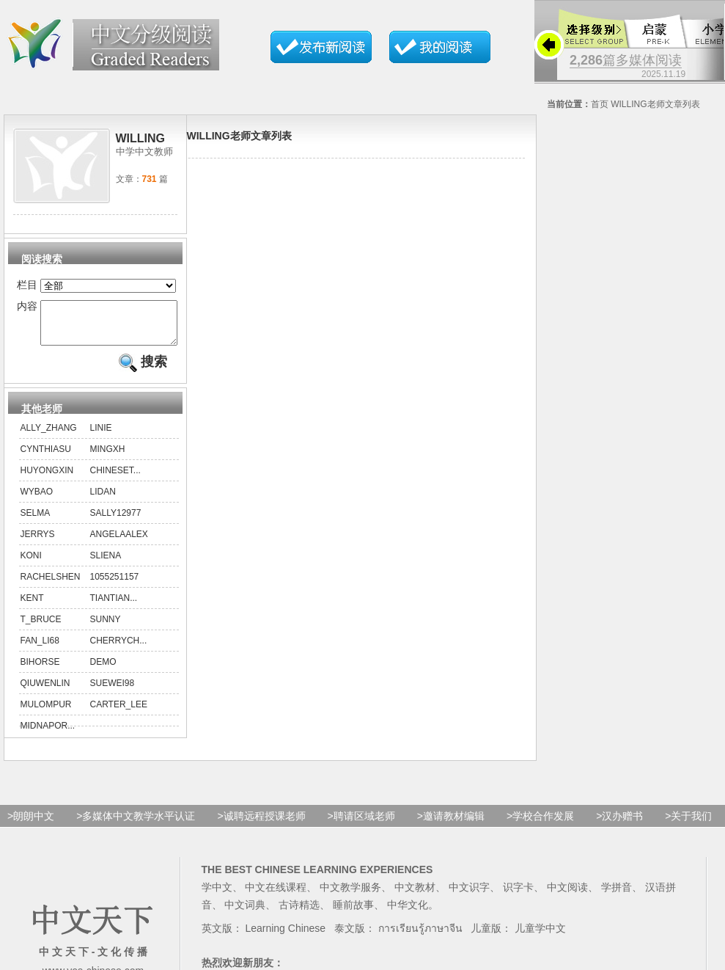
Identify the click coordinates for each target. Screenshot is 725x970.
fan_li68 (40, 649)
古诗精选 (299, 913)
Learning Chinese (285, 937)
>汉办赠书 (619, 825)
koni (31, 564)
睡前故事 (353, 913)
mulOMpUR (46, 713)
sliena (106, 564)
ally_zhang (49, 436)
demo (103, 670)
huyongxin (47, 479)
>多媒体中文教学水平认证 (135, 825)
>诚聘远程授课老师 (261, 825)
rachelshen (51, 585)
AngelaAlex (119, 543)
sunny (105, 628)
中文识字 (469, 896)
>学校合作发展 (540, 825)
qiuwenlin (45, 692)
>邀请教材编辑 (451, 825)
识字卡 (518, 896)
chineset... (115, 479)
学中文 (217, 896)
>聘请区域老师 (361, 825)
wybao (37, 500)
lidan (103, 500)
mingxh (107, 458)
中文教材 (414, 896)
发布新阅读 (321, 47)
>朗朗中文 (30, 825)
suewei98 (112, 692)
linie (101, 436)
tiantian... (114, 607)
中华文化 (407, 913)
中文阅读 (567, 896)
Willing (629, 104)
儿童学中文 (540, 937)
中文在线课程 (275, 896)
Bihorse (40, 670)
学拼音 (616, 896)
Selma (36, 522)
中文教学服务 (350, 896)
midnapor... (48, 734)
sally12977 (115, 522)
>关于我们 (688, 825)
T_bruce (41, 628)
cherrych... (118, 649)
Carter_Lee (118, 713)
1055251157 (114, 585)
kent (32, 607)
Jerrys (38, 543)
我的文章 (439, 47)
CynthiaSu (46, 458)
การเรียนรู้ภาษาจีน (420, 937)
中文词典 (244, 913)
